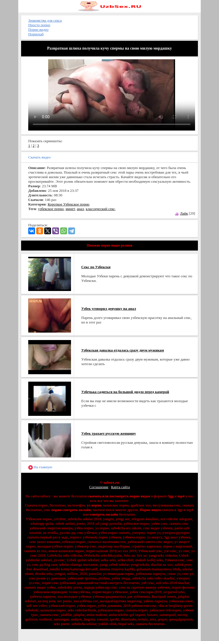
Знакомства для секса (45, 20)
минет (70, 209)
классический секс (100, 209)
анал (80, 209)
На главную (40, 467)
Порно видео (38, 29)
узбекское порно (51, 209)
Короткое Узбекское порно (68, 204)
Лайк (184, 213)
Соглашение (99, 487)
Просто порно (39, 25)
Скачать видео (39, 157)
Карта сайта (120, 487)
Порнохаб (36, 34)
